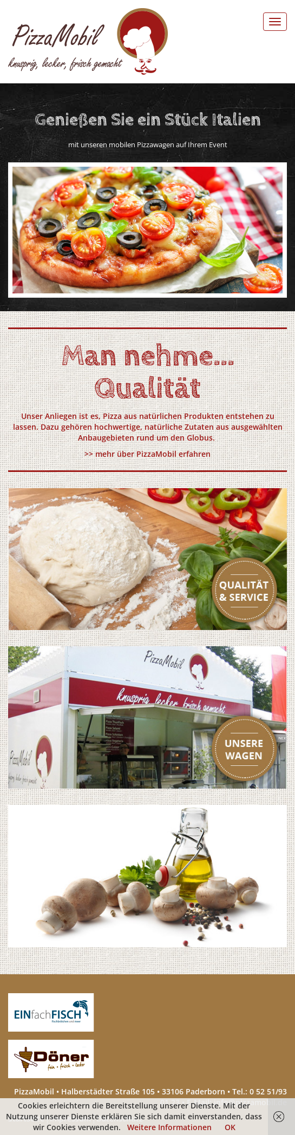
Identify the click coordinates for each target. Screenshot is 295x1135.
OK (230, 1127)
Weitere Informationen (169, 1127)
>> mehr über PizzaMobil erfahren (147, 454)
